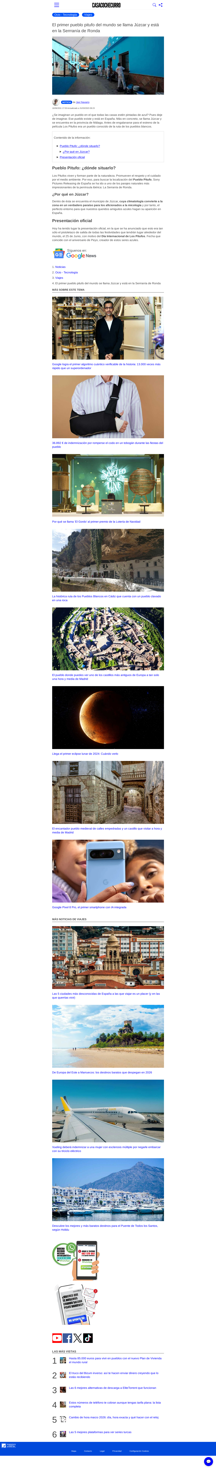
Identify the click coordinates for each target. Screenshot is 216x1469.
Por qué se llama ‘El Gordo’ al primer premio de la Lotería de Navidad (108, 488)
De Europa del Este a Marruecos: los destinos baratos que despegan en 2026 (108, 1039)
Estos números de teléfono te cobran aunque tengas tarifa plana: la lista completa (110, 1404)
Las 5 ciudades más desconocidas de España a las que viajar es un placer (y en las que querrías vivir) (108, 962)
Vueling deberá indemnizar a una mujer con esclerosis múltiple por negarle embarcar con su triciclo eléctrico (108, 1116)
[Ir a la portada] (106, 5)
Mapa (73, 1451)
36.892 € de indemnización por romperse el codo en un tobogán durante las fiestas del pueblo (108, 411)
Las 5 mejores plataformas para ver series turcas (95, 1434)
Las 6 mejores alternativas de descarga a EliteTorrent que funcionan (107, 1390)
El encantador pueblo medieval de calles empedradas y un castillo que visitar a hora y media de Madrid (108, 797)
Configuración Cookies (139, 1451)
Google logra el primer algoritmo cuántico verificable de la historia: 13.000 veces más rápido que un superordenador (108, 333)
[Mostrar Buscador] (154, 5)
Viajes (88, 14)
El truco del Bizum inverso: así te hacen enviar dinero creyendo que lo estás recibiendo (108, 1375)
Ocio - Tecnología (65, 14)
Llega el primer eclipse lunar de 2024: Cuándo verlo (108, 720)
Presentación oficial (72, 157)
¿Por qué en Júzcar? (76, 151)
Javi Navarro (82, 102)
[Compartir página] (160, 5)
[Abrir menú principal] (56, 5)
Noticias (60, 266)
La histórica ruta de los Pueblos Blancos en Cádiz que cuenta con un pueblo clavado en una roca (108, 565)
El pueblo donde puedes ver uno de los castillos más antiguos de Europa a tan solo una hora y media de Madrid (108, 643)
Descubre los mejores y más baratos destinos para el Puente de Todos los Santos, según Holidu (108, 1194)
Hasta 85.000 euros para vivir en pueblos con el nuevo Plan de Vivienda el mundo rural (110, 1360)
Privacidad (116, 1451)
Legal (102, 1451)
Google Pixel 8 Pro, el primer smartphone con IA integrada (108, 874)
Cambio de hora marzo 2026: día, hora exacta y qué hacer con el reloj (108, 1419)
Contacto (88, 1451)
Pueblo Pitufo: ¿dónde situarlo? (80, 146)
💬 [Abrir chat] (208, 1461)
